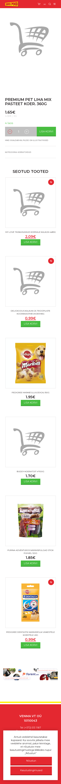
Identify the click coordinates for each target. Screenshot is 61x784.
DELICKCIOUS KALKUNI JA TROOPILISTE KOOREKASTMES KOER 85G (30, 312)
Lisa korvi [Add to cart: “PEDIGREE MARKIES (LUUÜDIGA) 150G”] (30, 402)
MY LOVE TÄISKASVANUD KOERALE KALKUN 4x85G (30, 232)
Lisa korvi (46, 131)
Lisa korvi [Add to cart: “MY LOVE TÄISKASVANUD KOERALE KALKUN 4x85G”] (30, 242)
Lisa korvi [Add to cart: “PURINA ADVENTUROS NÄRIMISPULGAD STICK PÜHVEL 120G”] (30, 563)
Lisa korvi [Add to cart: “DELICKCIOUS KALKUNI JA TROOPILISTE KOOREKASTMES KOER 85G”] (30, 323)
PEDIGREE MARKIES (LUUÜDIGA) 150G (30, 392)
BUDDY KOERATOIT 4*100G (30, 471)
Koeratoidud (24, 152)
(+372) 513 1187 (32, 727)
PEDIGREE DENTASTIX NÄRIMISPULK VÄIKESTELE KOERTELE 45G (30, 633)
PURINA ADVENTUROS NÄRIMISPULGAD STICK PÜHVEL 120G (30, 551)
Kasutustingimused (31, 770)
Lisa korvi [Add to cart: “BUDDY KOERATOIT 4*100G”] (30, 481)
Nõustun (31, 760)
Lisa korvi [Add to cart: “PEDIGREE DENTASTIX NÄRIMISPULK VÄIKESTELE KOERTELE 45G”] (30, 645)
